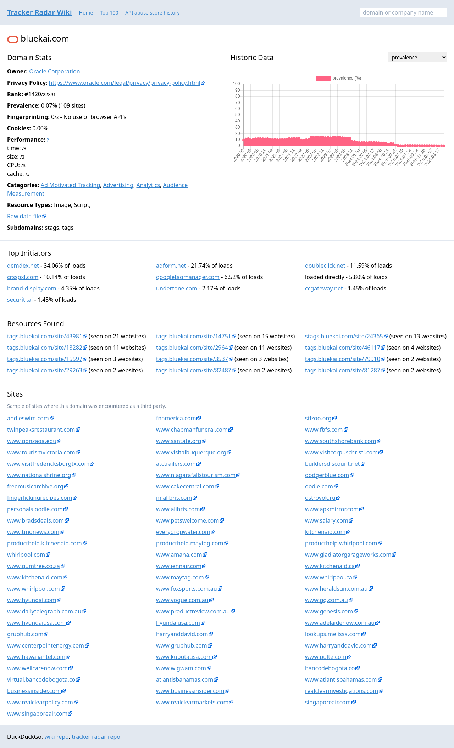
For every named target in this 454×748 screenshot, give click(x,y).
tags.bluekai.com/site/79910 (342, 359)
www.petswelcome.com (187, 520)
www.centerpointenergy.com (45, 645)
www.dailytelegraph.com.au (44, 611)
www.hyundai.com (31, 600)
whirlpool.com (26, 554)
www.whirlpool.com (33, 589)
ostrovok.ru (320, 498)
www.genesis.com (329, 611)
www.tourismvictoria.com (41, 452)
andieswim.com (28, 418)
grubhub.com (25, 634)
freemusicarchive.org (35, 486)
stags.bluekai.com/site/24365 (344, 336)
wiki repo (56, 737)
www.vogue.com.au (182, 600)
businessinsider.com (34, 691)
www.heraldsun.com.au (336, 589)
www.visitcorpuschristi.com (341, 452)
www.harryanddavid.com (338, 645)
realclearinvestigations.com (341, 691)
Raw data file (24, 216)
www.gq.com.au (326, 600)
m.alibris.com (174, 498)
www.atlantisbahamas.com (341, 679)
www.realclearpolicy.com (40, 702)
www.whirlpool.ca (328, 577)
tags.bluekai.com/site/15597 (44, 359)
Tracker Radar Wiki (39, 12)
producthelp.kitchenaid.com (44, 543)
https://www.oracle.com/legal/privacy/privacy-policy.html (124, 83)
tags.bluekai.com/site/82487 (193, 370)
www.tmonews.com (33, 532)
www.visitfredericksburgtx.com (48, 464)
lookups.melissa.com (333, 634)
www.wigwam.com (181, 668)
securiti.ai (20, 300)
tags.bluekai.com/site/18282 (44, 347)
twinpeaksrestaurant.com (41, 429)
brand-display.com (31, 288)
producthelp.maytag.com (189, 543)
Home (86, 12)
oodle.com (319, 486)
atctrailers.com (176, 464)
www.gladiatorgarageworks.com (348, 554)
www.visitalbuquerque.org (191, 452)
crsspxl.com (22, 277)
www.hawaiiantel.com (36, 657)
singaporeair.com (328, 702)
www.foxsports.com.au (186, 589)
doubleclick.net (325, 265)
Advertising (118, 185)
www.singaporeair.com (37, 713)
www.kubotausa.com (184, 657)
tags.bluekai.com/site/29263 (44, 370)
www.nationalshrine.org (39, 475)
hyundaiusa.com (178, 623)
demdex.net (23, 265)
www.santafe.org (178, 441)
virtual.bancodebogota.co (41, 679)
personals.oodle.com (35, 509)
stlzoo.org (318, 418)
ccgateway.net (324, 288)
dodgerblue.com (327, 475)
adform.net (171, 265)
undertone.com (176, 288)
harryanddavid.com (182, 634)
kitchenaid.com (325, 532)
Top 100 (109, 12)
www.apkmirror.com (332, 509)
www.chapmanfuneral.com (192, 429)
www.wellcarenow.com (37, 668)
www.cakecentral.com (185, 486)
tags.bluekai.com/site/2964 (192, 347)
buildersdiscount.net (332, 464)
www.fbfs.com (324, 429)
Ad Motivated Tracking (70, 185)
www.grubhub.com (181, 645)
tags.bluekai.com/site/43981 (44, 336)
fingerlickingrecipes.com (39, 498)
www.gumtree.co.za (33, 566)
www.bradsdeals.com (35, 520)
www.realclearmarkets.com (192, 702)
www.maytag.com (180, 577)
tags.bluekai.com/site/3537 (192, 359)
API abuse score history (152, 12)
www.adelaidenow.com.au (340, 623)
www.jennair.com (178, 566)
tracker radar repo (96, 737)
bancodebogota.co (330, 668)
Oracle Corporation (54, 71)
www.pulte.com (326, 657)
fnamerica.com (176, 418)
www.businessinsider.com (190, 691)
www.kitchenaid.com (34, 577)
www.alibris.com (178, 509)
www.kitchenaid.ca (330, 566)
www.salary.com (326, 520)
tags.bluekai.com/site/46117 (342, 347)
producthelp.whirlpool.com (341, 543)
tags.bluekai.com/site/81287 (342, 370)
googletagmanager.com (188, 277)
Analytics (148, 185)
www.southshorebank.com (340, 441)
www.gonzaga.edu (31, 441)
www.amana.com (179, 554)
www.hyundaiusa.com (36, 623)
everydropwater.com (183, 532)
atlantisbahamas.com (184, 679)
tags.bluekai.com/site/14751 (193, 336)
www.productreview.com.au (193, 611)
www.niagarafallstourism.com (196, 475)
